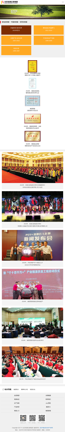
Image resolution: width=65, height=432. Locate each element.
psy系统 (48, 403)
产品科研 (16, 407)
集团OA (48, 407)
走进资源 (16, 395)
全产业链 (16, 403)
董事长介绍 (24, 389)
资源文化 (32, 389)
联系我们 (48, 399)
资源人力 (16, 410)
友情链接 (48, 395)
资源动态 (16, 399)
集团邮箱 (48, 410)
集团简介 (16, 389)
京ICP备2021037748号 (46, 427)
